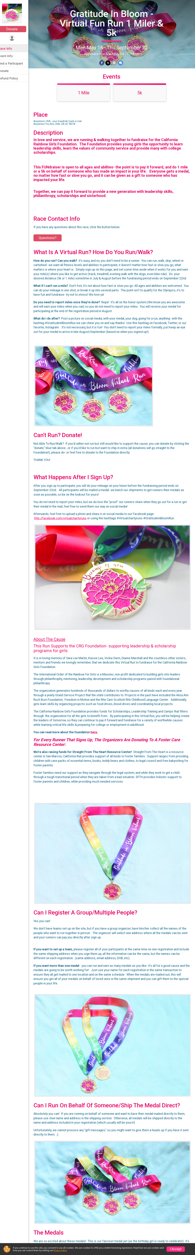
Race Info (10, 48)
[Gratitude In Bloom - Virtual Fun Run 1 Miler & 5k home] (16, 13)
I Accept (175, 1249)
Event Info (10, 56)
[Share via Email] (116, 62)
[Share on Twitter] (110, 62)
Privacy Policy (60, 1250)
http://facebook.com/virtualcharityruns (65, 529)
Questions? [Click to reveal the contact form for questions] (52, 244)
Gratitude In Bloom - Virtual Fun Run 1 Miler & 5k (114, 23)
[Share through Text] (122, 62)
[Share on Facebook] (104, 62)
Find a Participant (15, 63)
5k (142, 98)
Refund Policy (12, 78)
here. (98, 744)
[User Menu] (16, 38)
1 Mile (86, 98)
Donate (16, 29)
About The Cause (54, 646)
